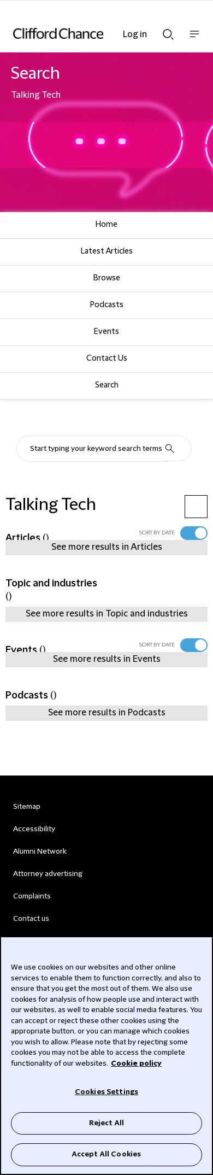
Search (107, 385)
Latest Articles (107, 251)
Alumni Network (39, 851)
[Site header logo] (90, 33)
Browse (106, 278)
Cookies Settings (106, 1092)
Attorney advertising (47, 874)
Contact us (31, 918)
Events (106, 331)
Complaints (32, 896)
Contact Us (106, 358)
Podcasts (106, 305)
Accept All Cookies (106, 1154)
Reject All (106, 1123)
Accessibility (34, 829)
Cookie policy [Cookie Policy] (136, 1063)
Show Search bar (168, 34)
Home (106, 224)
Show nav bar (194, 39)
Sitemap (26, 806)
